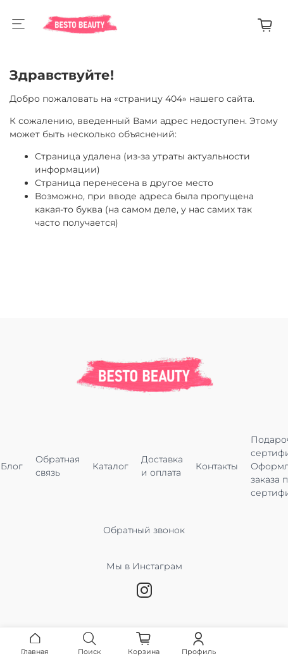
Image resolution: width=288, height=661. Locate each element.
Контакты (217, 466)
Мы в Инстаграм (144, 572)
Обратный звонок (144, 530)
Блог (12, 466)
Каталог (110, 466)
